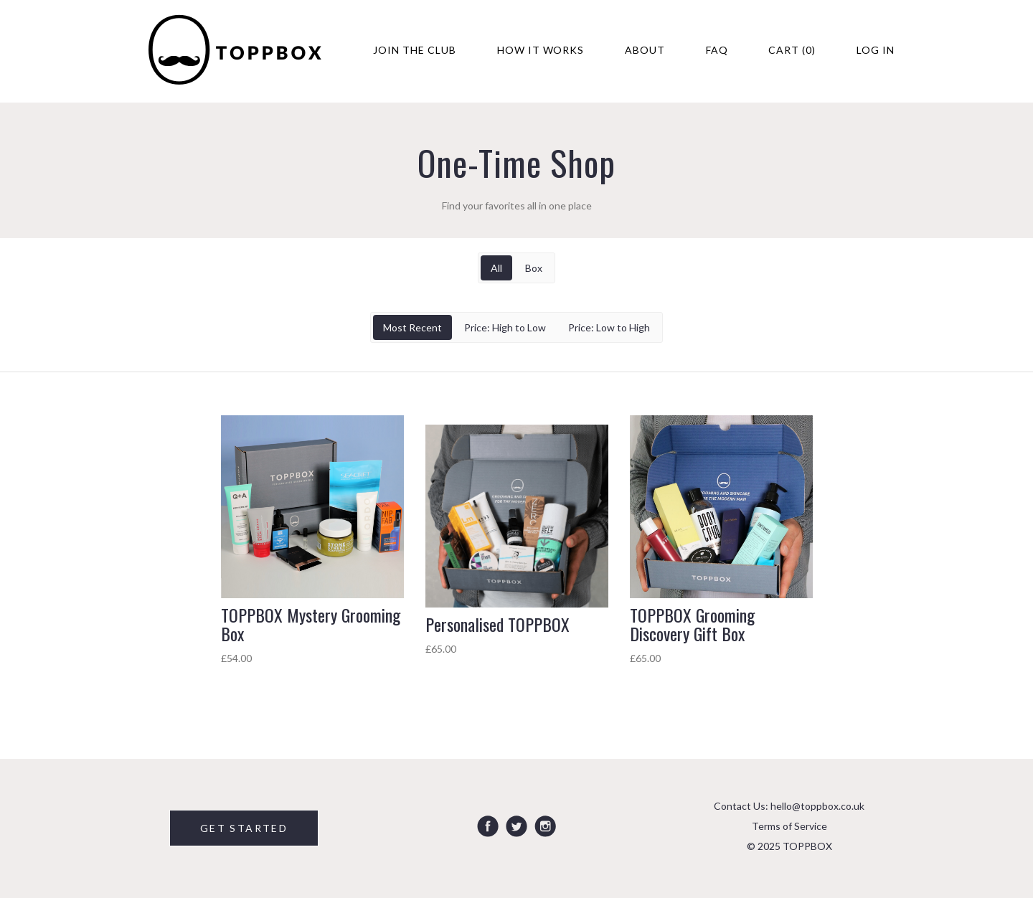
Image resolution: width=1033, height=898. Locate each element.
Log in (876, 50)
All (496, 268)
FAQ (717, 50)
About (645, 50)
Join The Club (414, 50)
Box (533, 268)
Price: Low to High (609, 327)
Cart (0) (792, 50)
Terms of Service (789, 826)
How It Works (541, 50)
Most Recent (412, 327)
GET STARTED (244, 828)
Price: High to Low (505, 327)
